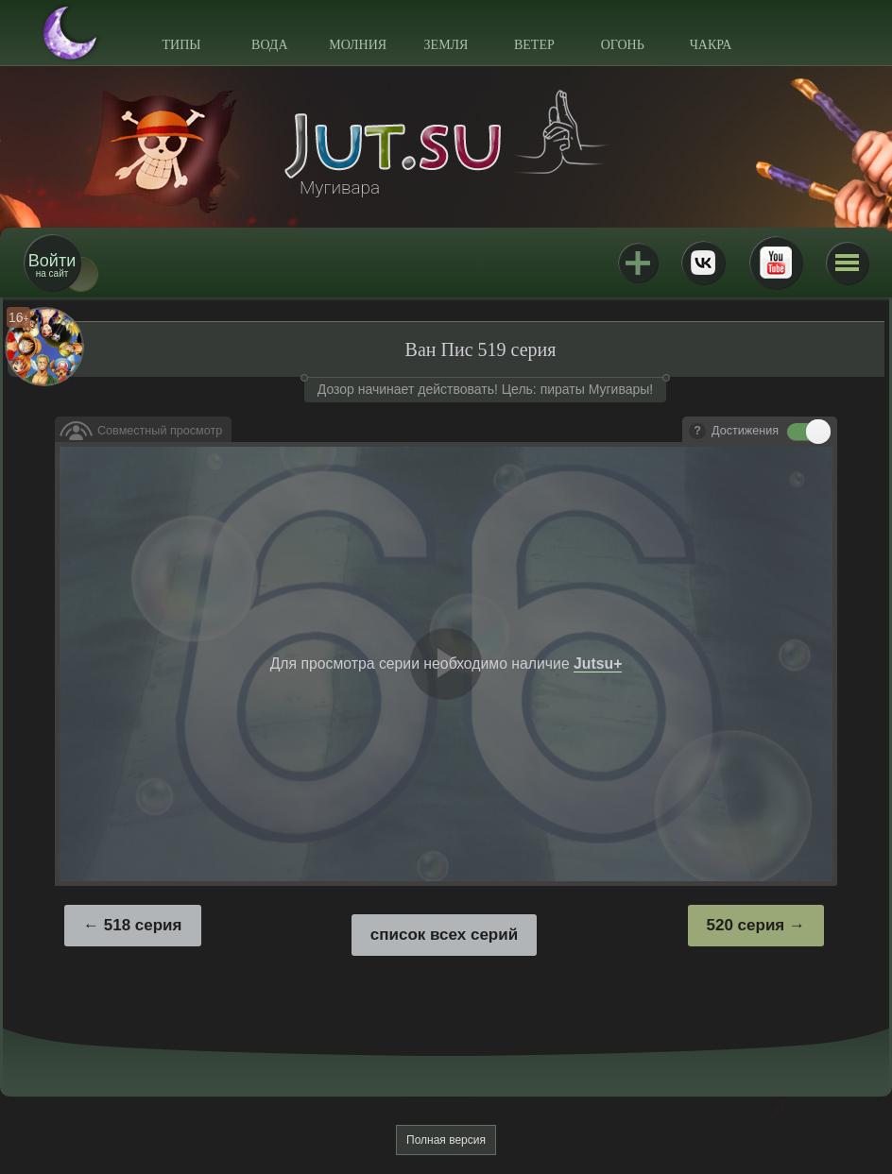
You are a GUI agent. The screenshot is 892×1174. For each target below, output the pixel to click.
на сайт (52, 265)
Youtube (775, 262)
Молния (357, 45)
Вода (269, 45)
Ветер (534, 45)
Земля (446, 45)
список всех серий (444, 935)
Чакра (711, 45)
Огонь (622, 45)
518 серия (143, 925)
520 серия (746, 925)
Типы (181, 45)
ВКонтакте (703, 262)
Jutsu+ (638, 262)
